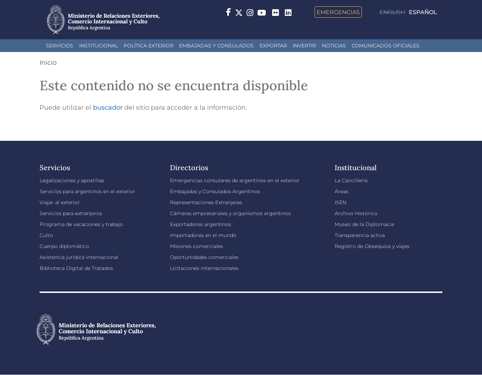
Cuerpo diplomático (64, 246)
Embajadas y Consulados (216, 45)
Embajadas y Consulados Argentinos (215, 191)
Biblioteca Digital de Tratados (76, 268)
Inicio (48, 63)
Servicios (59, 45)
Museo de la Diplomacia (364, 224)
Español (423, 12)
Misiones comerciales (196, 246)
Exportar (273, 45)
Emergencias (338, 12)
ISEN (340, 202)
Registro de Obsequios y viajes (372, 246)
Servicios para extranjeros (71, 213)
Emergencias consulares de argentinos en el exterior (235, 180)
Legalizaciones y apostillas (72, 180)
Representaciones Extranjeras (206, 202)
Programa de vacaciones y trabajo (81, 224)
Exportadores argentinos (200, 224)
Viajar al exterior (60, 202)
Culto (46, 235)
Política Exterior (149, 45)
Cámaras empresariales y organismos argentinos (230, 213)
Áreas (341, 191)
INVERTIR (304, 45)
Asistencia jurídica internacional (79, 257)
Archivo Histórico (356, 213)
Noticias (334, 45)
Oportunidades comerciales (204, 257)
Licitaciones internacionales (204, 268)
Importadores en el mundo (203, 235)
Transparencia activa (360, 235)
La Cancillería (351, 180)
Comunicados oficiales (385, 45)
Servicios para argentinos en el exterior (87, 191)
